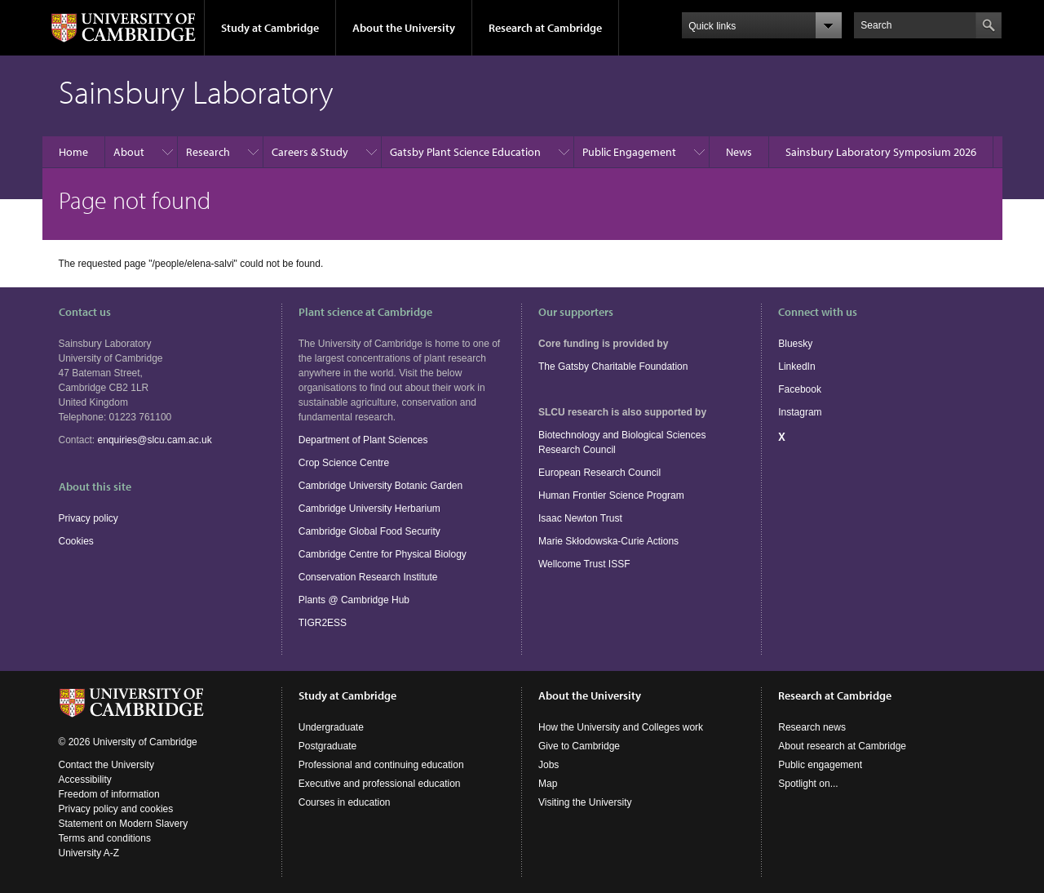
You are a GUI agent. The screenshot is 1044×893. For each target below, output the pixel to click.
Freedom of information (109, 794)
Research (208, 151)
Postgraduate (327, 746)
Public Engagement (629, 151)
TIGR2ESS (323, 623)
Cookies (76, 541)
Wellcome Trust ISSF (584, 564)
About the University (403, 27)
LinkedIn (796, 366)
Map (547, 783)
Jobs (548, 765)
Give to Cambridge (579, 746)
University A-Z (89, 853)
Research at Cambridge (545, 27)
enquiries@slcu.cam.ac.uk (155, 440)
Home (73, 151)
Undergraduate (331, 727)
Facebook (799, 389)
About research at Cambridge (842, 746)
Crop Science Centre (344, 463)
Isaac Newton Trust (580, 518)
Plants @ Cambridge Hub (354, 600)
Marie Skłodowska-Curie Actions (608, 541)
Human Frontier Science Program (611, 495)
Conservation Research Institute (368, 577)
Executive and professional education (380, 783)
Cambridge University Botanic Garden (380, 485)
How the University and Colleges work (620, 727)
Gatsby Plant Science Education (465, 151)
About (128, 151)
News (739, 151)
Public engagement (820, 765)
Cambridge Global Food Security (369, 531)
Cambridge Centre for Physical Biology (383, 554)
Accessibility (85, 779)
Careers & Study (310, 151)
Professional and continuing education (381, 765)
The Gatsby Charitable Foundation (613, 366)
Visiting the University (585, 802)
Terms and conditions (105, 838)
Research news (812, 727)
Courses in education (345, 802)
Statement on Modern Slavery (123, 823)
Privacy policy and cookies (116, 809)
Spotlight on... (808, 783)
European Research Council (599, 472)
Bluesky (795, 343)
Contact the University (106, 765)
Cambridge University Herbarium (369, 508)
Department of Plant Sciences (363, 440)
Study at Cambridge (270, 27)
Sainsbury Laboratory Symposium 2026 (880, 151)
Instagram (799, 412)
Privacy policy (88, 518)
